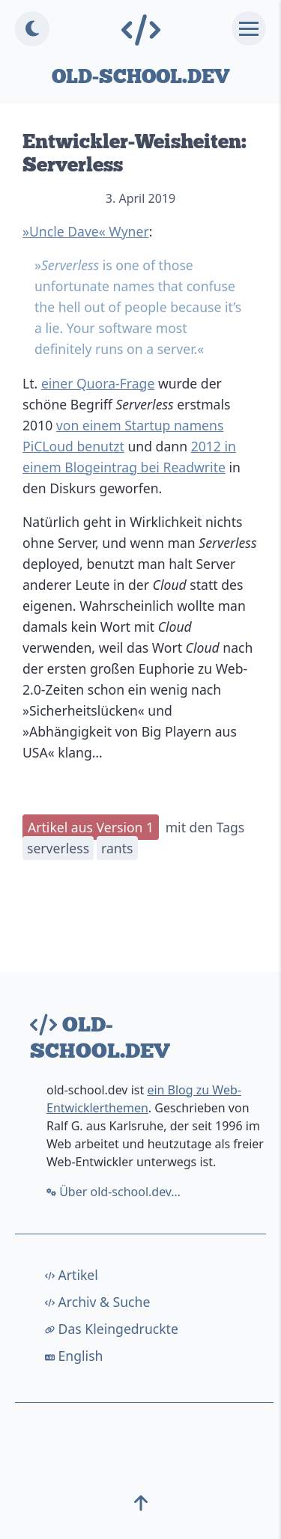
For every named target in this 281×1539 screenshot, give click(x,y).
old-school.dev (140, 76)
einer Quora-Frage (97, 383)
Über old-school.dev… (113, 1191)
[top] (141, 1507)
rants (117, 848)
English (74, 1356)
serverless (58, 848)
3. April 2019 (140, 198)
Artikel (71, 1275)
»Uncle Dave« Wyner (85, 231)
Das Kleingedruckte (111, 1329)
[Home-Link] (140, 31)
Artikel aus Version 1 (91, 827)
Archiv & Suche (97, 1302)
